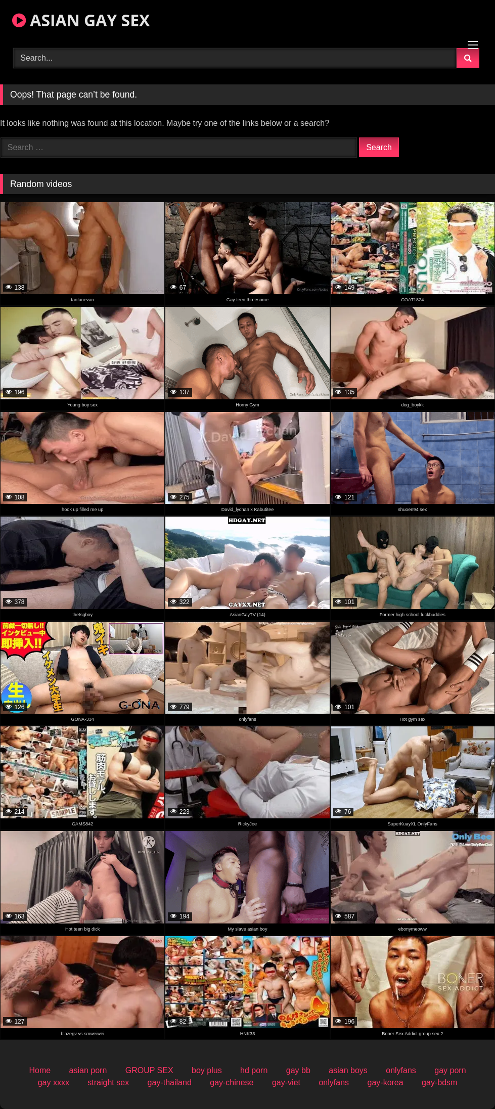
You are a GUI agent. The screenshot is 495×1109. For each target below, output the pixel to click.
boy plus (207, 1070)
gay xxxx (53, 1082)
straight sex (108, 1082)
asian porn (88, 1070)
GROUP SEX (149, 1070)
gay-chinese (231, 1082)
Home (40, 1070)
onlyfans (401, 1070)
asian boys (348, 1070)
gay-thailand (170, 1082)
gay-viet (286, 1082)
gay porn (450, 1070)
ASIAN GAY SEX (81, 20)
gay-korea (385, 1082)
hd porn (253, 1070)
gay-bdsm (439, 1082)
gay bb (298, 1070)
